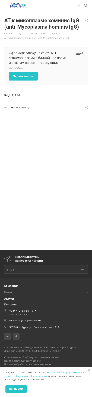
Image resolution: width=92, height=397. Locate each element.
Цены (8, 292)
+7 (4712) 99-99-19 (21, 310)
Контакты (11, 304)
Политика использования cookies (22, 360)
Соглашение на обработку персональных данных (31, 357)
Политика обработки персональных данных (28, 364)
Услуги (9, 298)
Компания (11, 285)
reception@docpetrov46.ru (25, 320)
